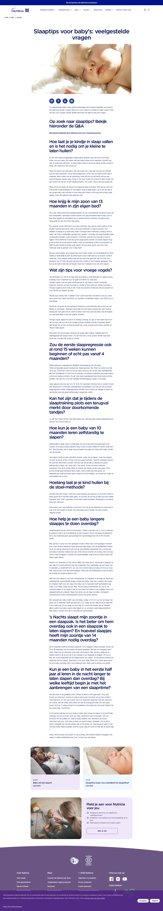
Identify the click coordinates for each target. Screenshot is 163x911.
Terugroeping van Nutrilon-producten (81, 3)
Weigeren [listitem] (155, 901)
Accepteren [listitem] (143, 901)
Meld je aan (102, 831)
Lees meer (37, 785)
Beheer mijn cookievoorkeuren (12, 906)
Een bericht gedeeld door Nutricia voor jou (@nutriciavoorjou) (75, 133)
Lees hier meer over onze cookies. (94, 898)
